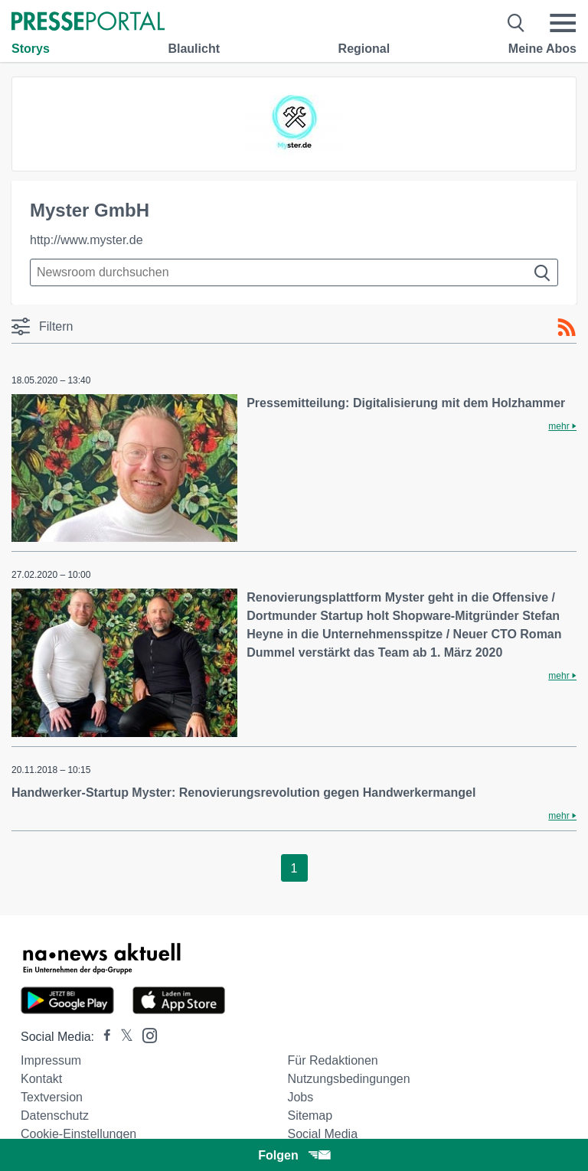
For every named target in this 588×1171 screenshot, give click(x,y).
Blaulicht (194, 48)
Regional (364, 48)
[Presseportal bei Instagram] (145, 1034)
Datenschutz (55, 1115)
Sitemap (309, 1115)
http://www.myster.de (86, 239)
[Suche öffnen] (516, 23)
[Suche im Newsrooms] (294, 272)
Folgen (293, 1155)
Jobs (300, 1097)
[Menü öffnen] (563, 23)
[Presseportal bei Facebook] (102, 1036)
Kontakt (41, 1078)
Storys (30, 48)
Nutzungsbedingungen (348, 1078)
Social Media (322, 1133)
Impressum (51, 1060)
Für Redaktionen (332, 1060)
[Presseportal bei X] (122, 1036)
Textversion (52, 1097)
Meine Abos (542, 48)
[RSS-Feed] (567, 327)
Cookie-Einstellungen (78, 1133)
